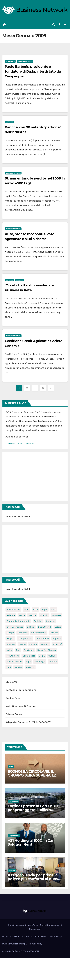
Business (19, 280)
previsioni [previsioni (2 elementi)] (29, 650)
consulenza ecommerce (19, 443)
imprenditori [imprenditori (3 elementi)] (42, 638)
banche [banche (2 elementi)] (32, 615)
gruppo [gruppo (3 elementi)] (10, 638)
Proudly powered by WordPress (23, 925)
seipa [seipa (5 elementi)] (42, 656)
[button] (53, 24)
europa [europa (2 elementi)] (10, 632)
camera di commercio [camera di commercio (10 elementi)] (18, 621)
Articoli (9, 122)
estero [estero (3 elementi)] (58, 627)
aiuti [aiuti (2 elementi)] (35, 609)
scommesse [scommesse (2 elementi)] (29, 656)
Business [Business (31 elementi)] (56, 615)
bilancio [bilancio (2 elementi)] (44, 615)
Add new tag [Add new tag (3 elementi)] (13, 609)
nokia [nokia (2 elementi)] (9, 650)
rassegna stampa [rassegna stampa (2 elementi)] (46, 650)
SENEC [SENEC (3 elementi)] (52, 656)
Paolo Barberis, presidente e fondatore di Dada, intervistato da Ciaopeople (33, 71)
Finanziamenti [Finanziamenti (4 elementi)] (38, 632)
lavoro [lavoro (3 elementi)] (22, 644)
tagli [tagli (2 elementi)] (28, 661)
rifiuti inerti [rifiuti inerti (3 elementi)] (13, 656)
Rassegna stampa (25, 61)
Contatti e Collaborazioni (20, 689)
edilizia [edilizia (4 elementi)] (30, 627)
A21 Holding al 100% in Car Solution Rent (31, 842)
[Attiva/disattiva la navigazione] (65, 24)
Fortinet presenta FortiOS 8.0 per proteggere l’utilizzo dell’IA (33, 810)
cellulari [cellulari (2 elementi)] (38, 621)
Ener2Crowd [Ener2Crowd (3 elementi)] (44, 627)
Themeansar (35, 929)
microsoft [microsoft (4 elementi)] (57, 644)
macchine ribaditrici (17, 516)
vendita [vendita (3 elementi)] (18, 667)
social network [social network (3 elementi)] (14, 661)
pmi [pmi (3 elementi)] (18, 650)
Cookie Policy (13, 698)
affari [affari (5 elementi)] (26, 609)
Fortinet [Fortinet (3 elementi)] (54, 632)
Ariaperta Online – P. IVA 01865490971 (28, 722)
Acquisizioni (14, 835)
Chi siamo (11, 681)
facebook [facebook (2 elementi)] (22, 632)
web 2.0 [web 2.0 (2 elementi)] (30, 667)
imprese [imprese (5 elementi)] (56, 638)
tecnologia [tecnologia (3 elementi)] (39, 661)
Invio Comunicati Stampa (20, 706)
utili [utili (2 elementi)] (9, 667)
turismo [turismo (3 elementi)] (53, 661)
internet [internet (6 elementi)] (11, 644)
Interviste (10, 61)
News (11, 766)
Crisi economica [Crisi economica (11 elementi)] (15, 627)
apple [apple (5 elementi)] (44, 609)
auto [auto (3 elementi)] (53, 609)
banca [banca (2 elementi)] (22, 615)
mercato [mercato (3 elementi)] (45, 644)
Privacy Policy (13, 714)
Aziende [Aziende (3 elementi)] (11, 615)
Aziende (12, 870)
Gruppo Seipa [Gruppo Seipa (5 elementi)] (25, 638)
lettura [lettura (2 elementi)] (33, 644)
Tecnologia (13, 801)
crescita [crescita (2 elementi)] (50, 621)
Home (5, 936)
